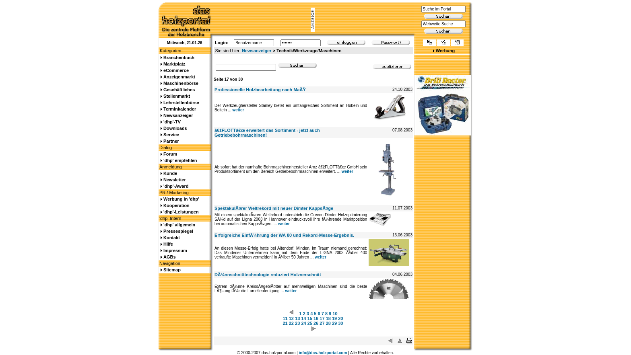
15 (309, 318)
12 (291, 318)
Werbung (445, 50)
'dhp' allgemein (179, 224)
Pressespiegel (178, 231)
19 (334, 318)
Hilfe (168, 244)
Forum (170, 154)
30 (340, 323)
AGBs (169, 256)
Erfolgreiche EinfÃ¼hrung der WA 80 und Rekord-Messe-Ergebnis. (284, 235)
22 (291, 323)
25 (309, 323)
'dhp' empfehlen (180, 160)
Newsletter (174, 179)
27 (322, 323)
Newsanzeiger (256, 50)
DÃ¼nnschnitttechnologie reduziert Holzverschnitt (267, 274)
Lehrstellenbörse (181, 102)
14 (303, 318)
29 (334, 323)
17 (322, 318)
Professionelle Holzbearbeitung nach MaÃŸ (260, 89)
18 (328, 318)
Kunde (170, 173)
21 (285, 323)
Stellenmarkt (176, 96)
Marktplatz (174, 64)
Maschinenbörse (180, 83)
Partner (171, 141)
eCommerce (176, 70)
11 (285, 318)
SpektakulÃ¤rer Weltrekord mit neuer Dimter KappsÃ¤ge (273, 208)
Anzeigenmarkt (179, 76)
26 (315, 323)
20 (340, 318)
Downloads (175, 128)
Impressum (175, 250)
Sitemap (172, 269)
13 (297, 318)
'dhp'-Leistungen (181, 211)
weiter (238, 110)
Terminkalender (179, 109)
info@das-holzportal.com (323, 353)
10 (334, 313)
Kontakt (171, 237)
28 (328, 323)
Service (171, 134)
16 (315, 318)
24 (303, 323)
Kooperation (176, 205)
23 (297, 323)
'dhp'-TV (172, 121)
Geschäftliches (179, 89)
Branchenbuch (178, 57)
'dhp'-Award (175, 186)
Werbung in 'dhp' (181, 199)
